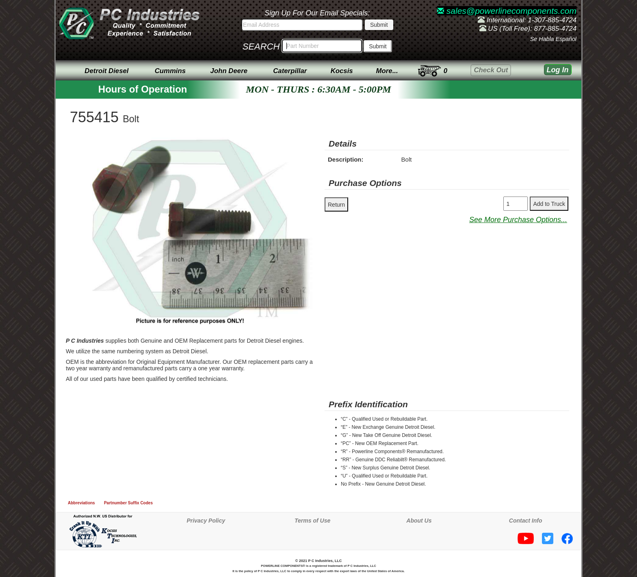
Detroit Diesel (106, 71)
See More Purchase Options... (518, 220)
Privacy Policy (205, 520)
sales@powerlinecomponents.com (506, 10)
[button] (305, 144)
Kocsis (342, 71)
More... (387, 71)
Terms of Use (312, 520)
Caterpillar (290, 71)
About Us (418, 520)
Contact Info (525, 520)
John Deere (228, 71)
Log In (558, 70)
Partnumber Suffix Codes (128, 503)
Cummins (170, 71)
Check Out (491, 70)
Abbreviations (81, 503)
